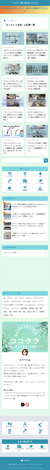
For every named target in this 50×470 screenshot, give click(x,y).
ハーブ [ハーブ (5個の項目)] (40, 301)
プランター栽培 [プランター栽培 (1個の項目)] (19, 305)
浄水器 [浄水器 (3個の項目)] (15, 311)
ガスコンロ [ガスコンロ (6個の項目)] (29, 298)
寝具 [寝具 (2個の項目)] (41, 308)
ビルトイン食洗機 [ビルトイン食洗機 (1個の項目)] (8, 305)
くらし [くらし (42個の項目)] (16, 298)
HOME (25, 460)
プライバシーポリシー (35, 464)
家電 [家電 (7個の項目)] (37, 308)
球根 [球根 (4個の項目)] (24, 311)
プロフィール (22, 464)
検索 (46, 160)
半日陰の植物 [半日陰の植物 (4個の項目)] (23, 308)
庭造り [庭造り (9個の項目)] (5, 311)
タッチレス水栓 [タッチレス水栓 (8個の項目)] (26, 301)
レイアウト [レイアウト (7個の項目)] (6, 308)
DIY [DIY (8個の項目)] (5, 298)
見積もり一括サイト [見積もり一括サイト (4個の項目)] (32, 311)
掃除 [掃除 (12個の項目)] (10, 311)
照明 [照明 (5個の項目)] (20, 311)
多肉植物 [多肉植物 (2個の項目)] (31, 308)
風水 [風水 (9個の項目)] (11, 315)
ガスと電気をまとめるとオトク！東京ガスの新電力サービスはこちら (25, 9)
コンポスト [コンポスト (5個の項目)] (6, 301)
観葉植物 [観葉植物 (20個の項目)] (41, 311)
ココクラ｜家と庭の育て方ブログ (25, 3)
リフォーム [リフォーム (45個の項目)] (41, 305)
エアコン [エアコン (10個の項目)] (22, 298)
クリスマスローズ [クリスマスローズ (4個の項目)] (38, 298)
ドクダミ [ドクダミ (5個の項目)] (34, 301)
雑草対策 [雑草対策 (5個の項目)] (6, 315)
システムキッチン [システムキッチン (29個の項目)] (15, 301)
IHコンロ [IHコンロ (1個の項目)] (10, 298)
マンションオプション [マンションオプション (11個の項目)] (30, 305)
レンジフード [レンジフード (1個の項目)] (14, 308)
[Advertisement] (25, 273)
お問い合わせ (13, 464)
